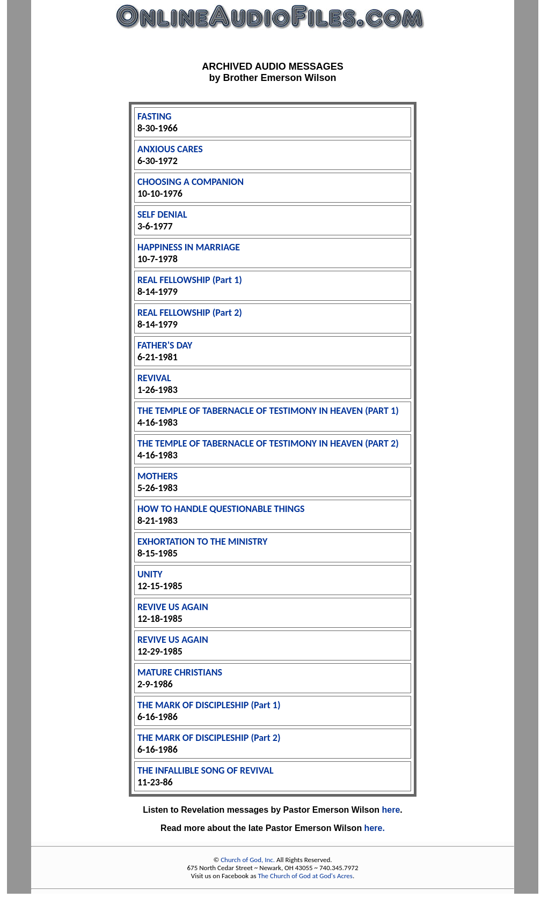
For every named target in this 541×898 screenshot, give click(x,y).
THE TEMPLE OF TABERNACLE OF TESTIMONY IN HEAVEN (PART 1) (268, 411)
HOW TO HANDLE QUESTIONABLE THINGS (220, 509)
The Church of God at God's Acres (305, 876)
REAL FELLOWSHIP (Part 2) (189, 312)
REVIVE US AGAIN (172, 607)
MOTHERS (157, 476)
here (391, 809)
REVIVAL (154, 378)
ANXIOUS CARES (170, 149)
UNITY (150, 574)
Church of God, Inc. (248, 860)
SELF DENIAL (162, 214)
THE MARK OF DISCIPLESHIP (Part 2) (209, 738)
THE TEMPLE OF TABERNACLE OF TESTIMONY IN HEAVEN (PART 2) (268, 443)
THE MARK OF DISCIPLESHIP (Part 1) (209, 705)
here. (374, 828)
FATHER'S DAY (164, 345)
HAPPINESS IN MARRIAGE (188, 247)
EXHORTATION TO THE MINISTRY (202, 541)
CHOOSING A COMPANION (190, 182)
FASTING (154, 116)
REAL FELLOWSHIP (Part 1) (189, 280)
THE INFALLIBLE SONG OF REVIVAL (205, 770)
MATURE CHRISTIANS (179, 672)
